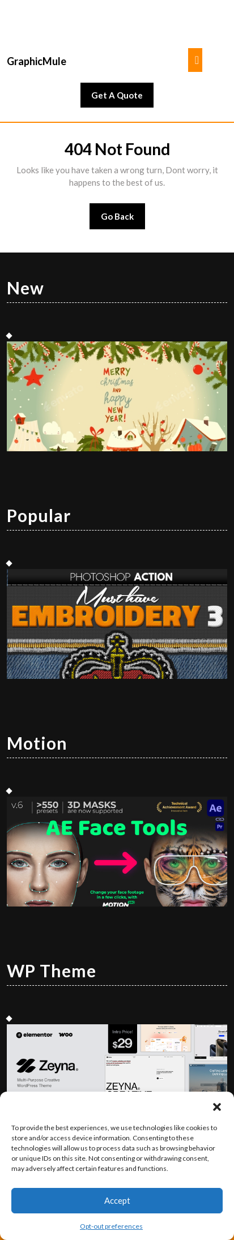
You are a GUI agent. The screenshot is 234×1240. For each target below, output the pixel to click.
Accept (117, 1200)
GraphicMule (36, 61)
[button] (217, 1105)
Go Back (123, 219)
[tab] (195, 60)
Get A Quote (122, 98)
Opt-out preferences (111, 1226)
